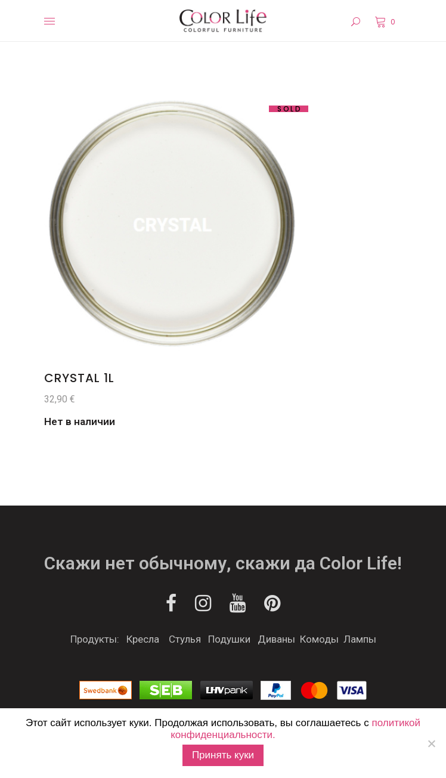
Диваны (276, 639)
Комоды (319, 639)
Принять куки (223, 755)
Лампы (359, 639)
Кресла (142, 639)
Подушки (229, 639)
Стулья (185, 639)
